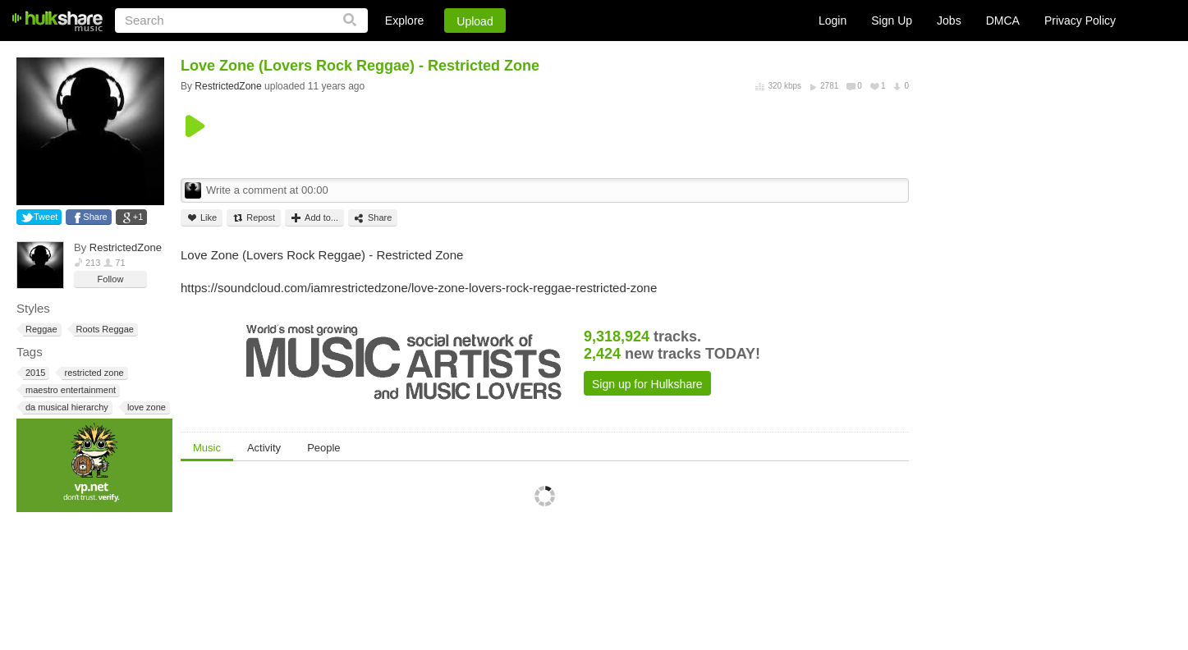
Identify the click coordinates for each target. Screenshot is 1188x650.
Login (832, 20)
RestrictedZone (125, 247)
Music (207, 448)
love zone (145, 407)
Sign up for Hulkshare (647, 384)
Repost (253, 218)
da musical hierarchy (65, 407)
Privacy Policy (1080, 20)
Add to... (314, 218)
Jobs (949, 20)
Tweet (45, 217)
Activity (264, 448)
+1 (138, 217)
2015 (34, 373)
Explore (404, 20)
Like (201, 218)
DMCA (1003, 20)
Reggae (40, 329)
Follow (111, 279)
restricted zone (92, 373)
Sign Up (891, 20)
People (323, 448)
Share (95, 217)
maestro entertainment (69, 390)
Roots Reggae (104, 329)
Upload (474, 21)
